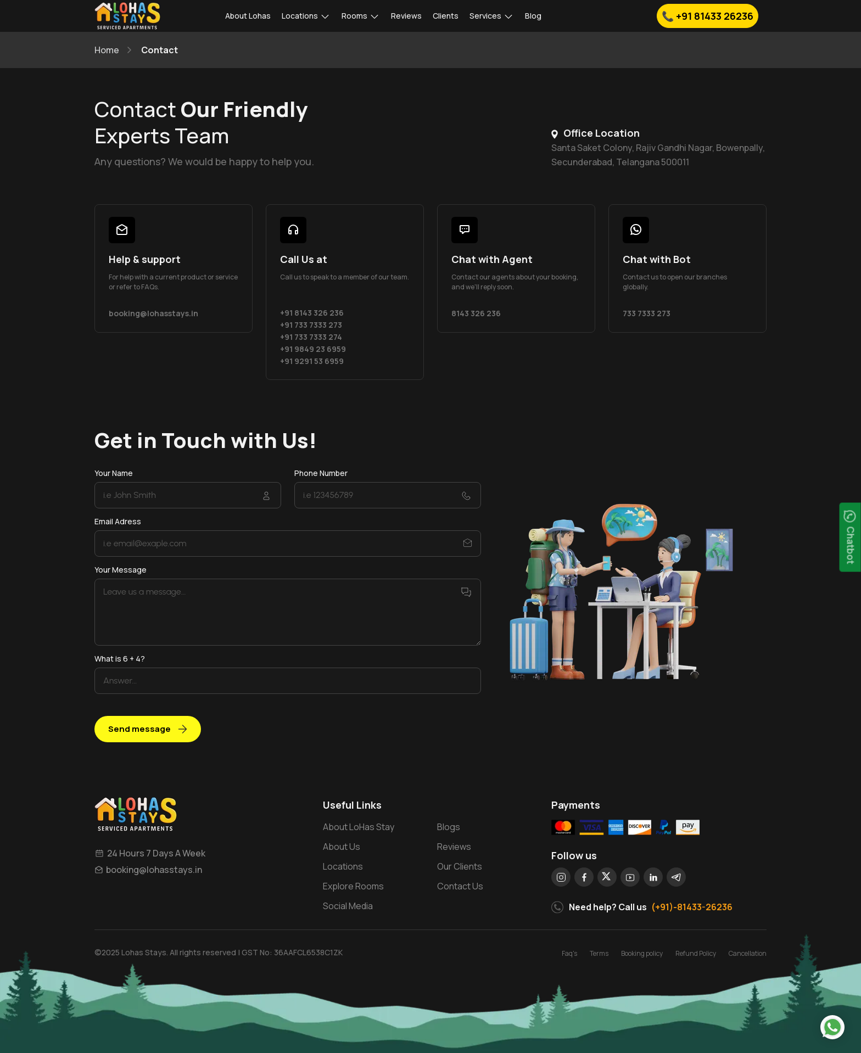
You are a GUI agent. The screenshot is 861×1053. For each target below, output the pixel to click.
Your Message (120, 569)
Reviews (406, 15)
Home (106, 50)
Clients (446, 15)
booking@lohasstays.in (153, 313)
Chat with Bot (657, 259)
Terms (599, 953)
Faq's (569, 953)
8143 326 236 (476, 313)
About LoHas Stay (358, 827)
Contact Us (460, 886)
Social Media (348, 906)
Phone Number (321, 473)
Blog (533, 15)
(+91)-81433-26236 (692, 907)
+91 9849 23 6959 (313, 349)
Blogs (448, 827)
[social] (561, 877)
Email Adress (117, 521)
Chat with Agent (492, 259)
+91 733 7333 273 (311, 325)
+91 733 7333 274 (311, 337)
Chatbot (851, 537)
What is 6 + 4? (119, 658)
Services (491, 16)
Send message (147, 729)
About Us (341, 847)
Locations (306, 16)
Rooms (361, 16)
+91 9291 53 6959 (312, 361)
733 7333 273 (646, 313)
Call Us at (303, 259)
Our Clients (459, 866)
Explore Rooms (353, 886)
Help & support (145, 259)
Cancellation (748, 953)
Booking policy (642, 953)
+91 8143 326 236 (312, 312)
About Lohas (248, 15)
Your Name (113, 473)
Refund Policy (695, 953)
